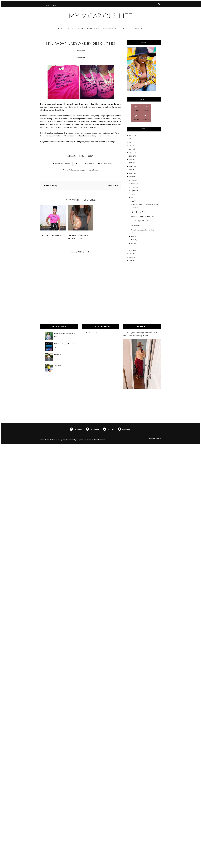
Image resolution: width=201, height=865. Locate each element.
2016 (130, 166)
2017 (130, 163)
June (132, 201)
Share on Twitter (86, 164)
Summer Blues (135, 225)
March (133, 243)
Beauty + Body (110, 28)
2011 (130, 257)
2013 (130, 177)
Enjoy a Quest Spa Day (138, 212)
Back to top (155, 439)
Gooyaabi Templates (83, 440)
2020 (131, 153)
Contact (125, 28)
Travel (80, 28)
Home (48, 5)
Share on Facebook (63, 164)
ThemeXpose (60, 440)
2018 (130, 160)
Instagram (146, 117)
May (132, 236)
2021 (130, 149)
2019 (130, 156)
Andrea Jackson (83, 116)
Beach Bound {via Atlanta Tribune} (141, 221)
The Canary (58, 365)
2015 (130, 170)
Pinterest (136, 108)
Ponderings (93, 28)
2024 (131, 139)
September (134, 191)
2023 (131, 142)
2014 (130, 173)
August (133, 194)
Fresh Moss (57, 355)
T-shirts (95, 170)
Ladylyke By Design (86, 170)
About (56, 5)
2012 (130, 254)
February (134, 247)
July (132, 198)
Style (70, 28)
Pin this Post (106, 164)
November (134, 184)
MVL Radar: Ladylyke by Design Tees (142, 216)
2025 (131, 135)
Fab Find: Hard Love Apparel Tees (78, 236)
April (132, 240)
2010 (130, 261)
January (133, 250)
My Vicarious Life (92, 333)
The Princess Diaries (51, 235)
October (133, 187)
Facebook (146, 108)
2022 (131, 146)
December (134, 180)
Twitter (136, 117)
